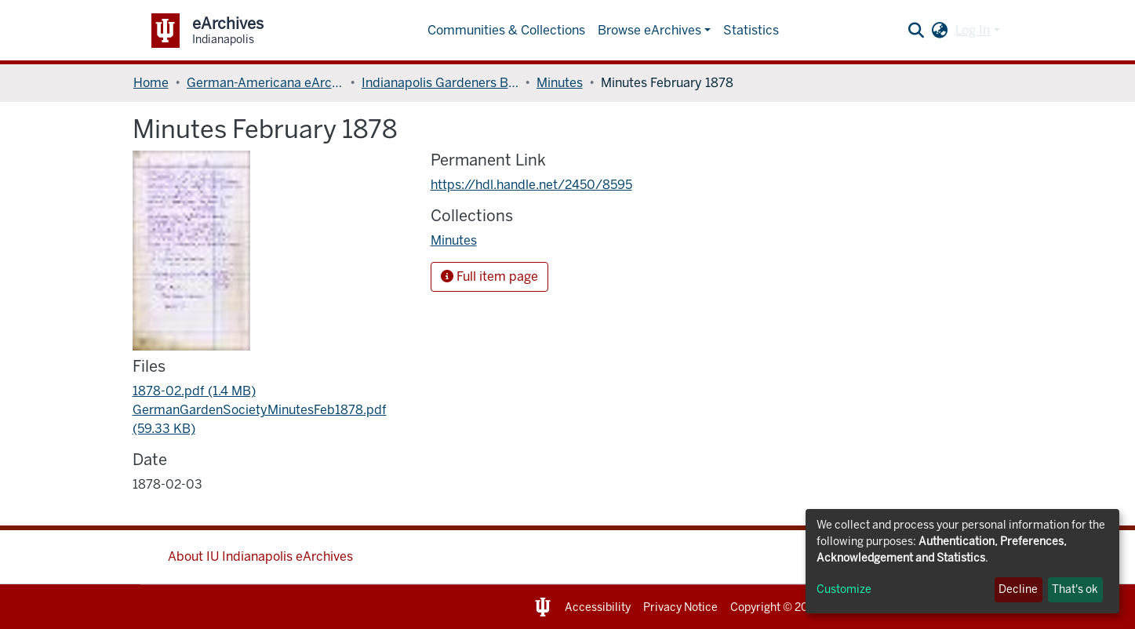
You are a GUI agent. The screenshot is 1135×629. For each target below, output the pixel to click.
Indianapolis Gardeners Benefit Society (440, 82)
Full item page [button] (489, 276)
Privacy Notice (680, 607)
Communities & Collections (506, 30)
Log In (972, 30)
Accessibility (598, 607)
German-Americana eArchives (265, 82)
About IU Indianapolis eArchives (260, 556)
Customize (844, 589)
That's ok (1075, 589)
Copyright (755, 607)
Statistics (751, 30)
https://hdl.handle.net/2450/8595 (531, 184)
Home (151, 82)
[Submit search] (915, 30)
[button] (939, 30)
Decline (1018, 589)
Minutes (560, 82)
